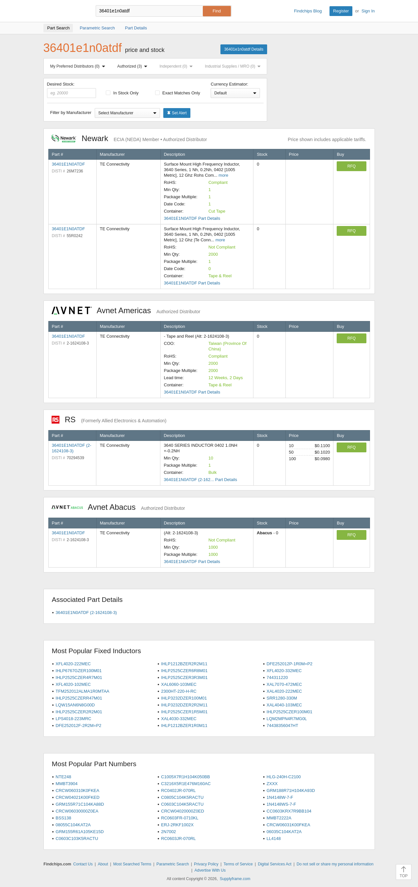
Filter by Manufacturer (70, 112)
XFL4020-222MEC (73, 663)
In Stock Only (122, 92)
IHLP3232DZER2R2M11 (184, 704)
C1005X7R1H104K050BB (185, 776)
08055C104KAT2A (73, 824)
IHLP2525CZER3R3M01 (184, 677)
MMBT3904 (66, 783)
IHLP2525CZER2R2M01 (79, 711)
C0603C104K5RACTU (182, 804)
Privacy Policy (206, 864)
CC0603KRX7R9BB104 (288, 811)
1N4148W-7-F (279, 797)
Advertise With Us (210, 870)
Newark (129, 138)
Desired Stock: (71, 90)
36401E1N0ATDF (68, 164)
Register (341, 10)
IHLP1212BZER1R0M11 (184, 725)
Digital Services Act (275, 864)
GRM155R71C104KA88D (80, 804)
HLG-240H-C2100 (283, 776)
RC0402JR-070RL (178, 790)
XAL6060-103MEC (178, 684)
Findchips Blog (308, 10)
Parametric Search (172, 864)
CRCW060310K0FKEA (77, 790)
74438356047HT (282, 725)
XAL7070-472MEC (284, 684)
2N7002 (168, 831)
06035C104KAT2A (283, 831)
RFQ (351, 166)
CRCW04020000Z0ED (182, 811)
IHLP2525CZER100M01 (289, 711)
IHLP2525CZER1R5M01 (184, 711)
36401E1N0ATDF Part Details (192, 218)
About (103, 864)
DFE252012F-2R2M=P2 (78, 725)
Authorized (133, 66)
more (223, 175)
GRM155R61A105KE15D (80, 831)
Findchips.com (64, 11)
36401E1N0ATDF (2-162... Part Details (200, 479)
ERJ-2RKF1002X (177, 824)
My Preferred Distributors (79, 66)
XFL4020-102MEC (73, 684)
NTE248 (63, 776)
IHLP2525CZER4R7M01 (79, 677)
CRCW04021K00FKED (77, 797)
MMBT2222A (278, 817)
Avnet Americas (126, 310)
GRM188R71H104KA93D (290, 790)
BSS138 (63, 817)
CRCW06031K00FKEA (288, 824)
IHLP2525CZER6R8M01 (184, 670)
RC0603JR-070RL (178, 838)
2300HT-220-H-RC (178, 691)
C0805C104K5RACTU (182, 797)
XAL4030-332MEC (178, 718)
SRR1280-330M (281, 698)
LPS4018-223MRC (73, 718)
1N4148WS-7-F (281, 804)
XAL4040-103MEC (284, 704)
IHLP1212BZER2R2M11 (184, 663)
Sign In (368, 10)
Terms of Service (238, 864)
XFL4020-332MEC (284, 670)
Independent (178, 66)
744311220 (277, 677)
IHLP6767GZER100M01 (79, 670)
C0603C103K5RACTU (77, 838)
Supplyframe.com (235, 879)
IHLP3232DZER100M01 (184, 698)
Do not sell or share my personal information (335, 864)
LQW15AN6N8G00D (75, 704)
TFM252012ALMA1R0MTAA (82, 691)
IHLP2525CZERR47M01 (79, 698)
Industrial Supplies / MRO (234, 66)
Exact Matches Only (177, 92)
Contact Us (82, 864)
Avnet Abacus (118, 507)
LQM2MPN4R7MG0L (286, 718)
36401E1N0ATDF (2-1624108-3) (86, 612)
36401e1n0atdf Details (243, 49)
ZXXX (272, 783)
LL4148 (273, 838)
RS (109, 419)
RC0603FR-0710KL (179, 817)
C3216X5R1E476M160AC (186, 783)
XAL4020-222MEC (284, 691)
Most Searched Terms (132, 864)
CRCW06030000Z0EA (77, 811)
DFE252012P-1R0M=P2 (289, 663)
